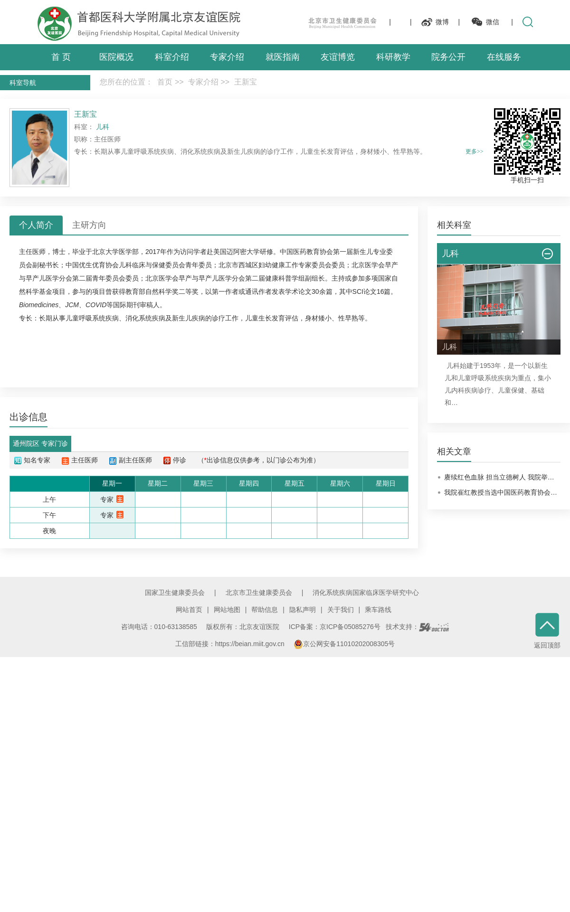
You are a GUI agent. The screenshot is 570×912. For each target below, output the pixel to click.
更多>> (475, 151)
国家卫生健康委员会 (175, 592)
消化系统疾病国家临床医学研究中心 (366, 592)
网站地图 (227, 609)
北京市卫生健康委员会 (259, 592)
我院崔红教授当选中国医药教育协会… (500, 492)
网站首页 (189, 609)
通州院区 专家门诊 (40, 443)
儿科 (125, 265)
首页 (164, 82)
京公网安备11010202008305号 (344, 644)
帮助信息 (264, 609)
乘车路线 (378, 609)
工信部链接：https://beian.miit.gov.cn (230, 644)
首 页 (61, 57)
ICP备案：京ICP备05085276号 (334, 626)
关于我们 (340, 609)
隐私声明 (302, 609)
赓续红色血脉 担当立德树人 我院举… (499, 477)
